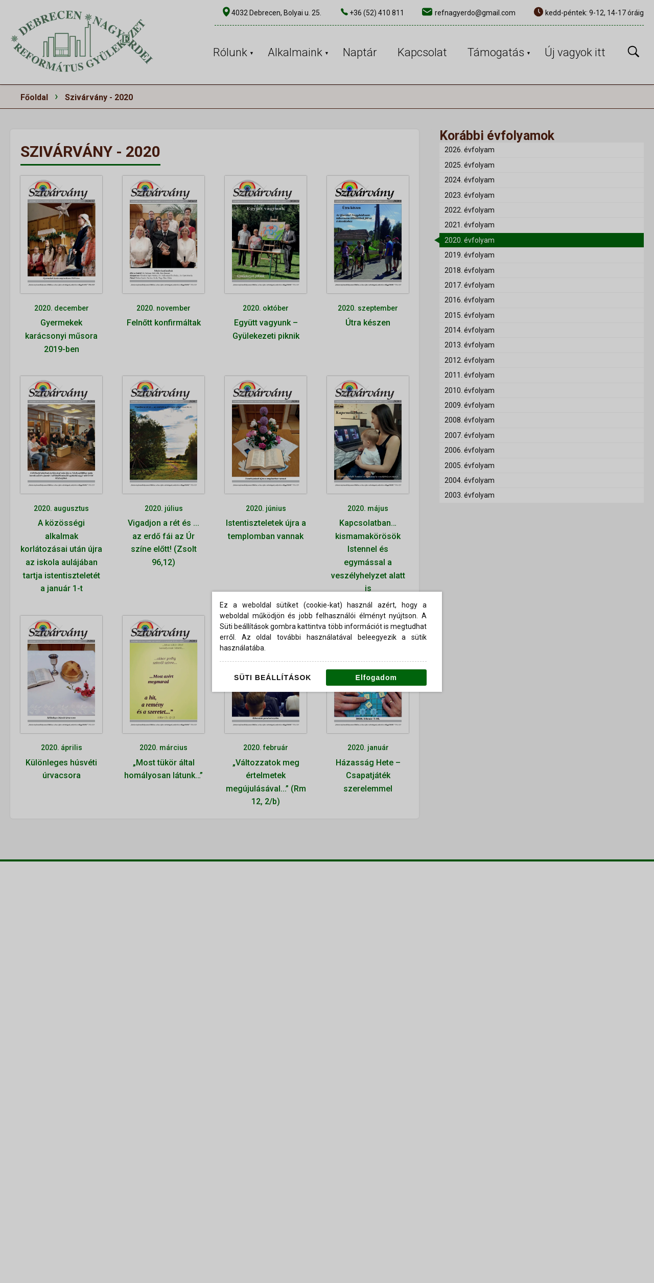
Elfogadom (376, 677)
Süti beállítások (272, 677)
